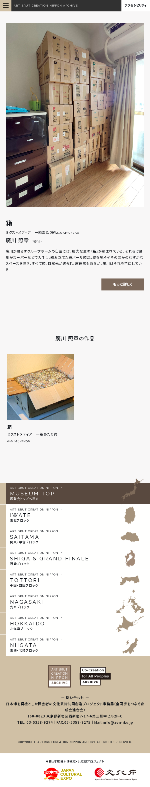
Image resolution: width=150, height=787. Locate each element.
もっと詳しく (123, 284)
